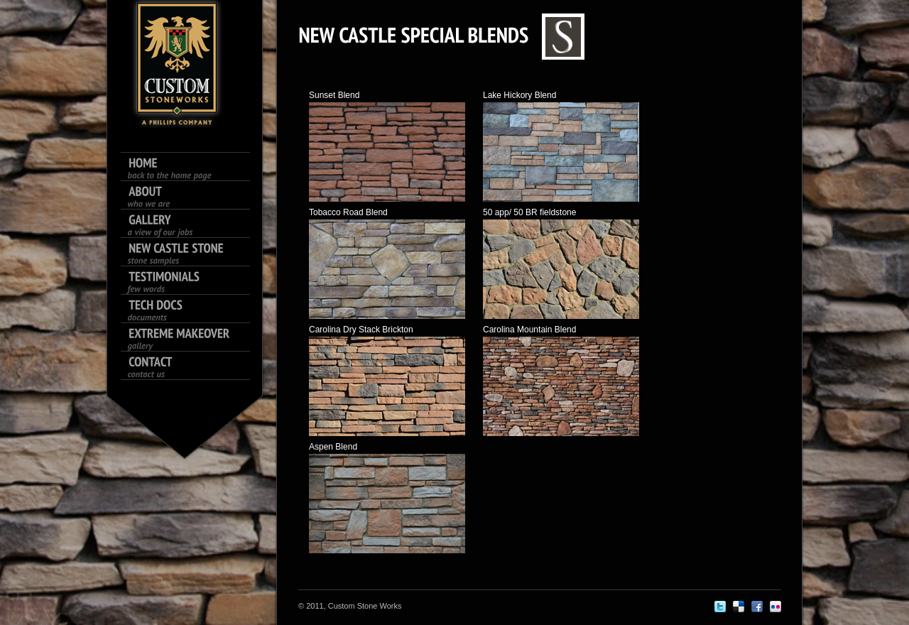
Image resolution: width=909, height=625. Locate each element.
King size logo (178, 64)
